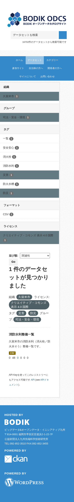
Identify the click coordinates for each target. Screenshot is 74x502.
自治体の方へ (36, 68)
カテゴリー (52, 60)
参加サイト (18, 68)
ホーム (19, 60)
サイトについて (27, 76)
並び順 (13, 255)
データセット (35, 60)
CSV (12, 353)
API (33, 379)
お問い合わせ (47, 76)
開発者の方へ (55, 68)
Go (13, 261)
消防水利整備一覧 (21, 334)
